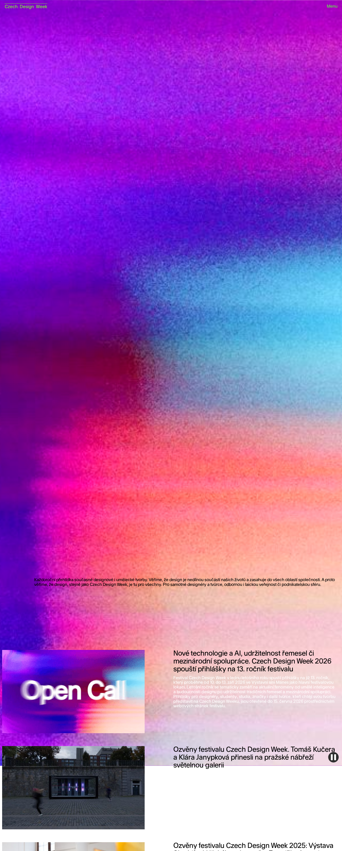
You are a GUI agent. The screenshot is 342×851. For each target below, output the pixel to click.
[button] (330, 6)
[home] (26, 4)
